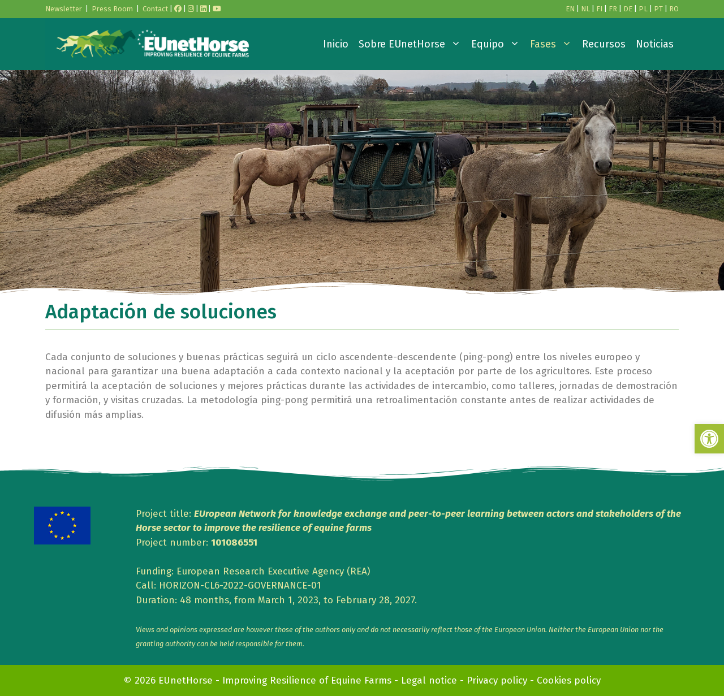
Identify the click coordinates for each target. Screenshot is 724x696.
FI (599, 9)
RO (674, 9)
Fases (553, 44)
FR (613, 9)
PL (643, 9)
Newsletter (63, 9)
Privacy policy (497, 680)
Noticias (655, 44)
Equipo (498, 44)
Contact (155, 9)
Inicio (335, 44)
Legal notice (429, 680)
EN (570, 9)
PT (658, 9)
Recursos (604, 44)
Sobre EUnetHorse (412, 44)
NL (585, 9)
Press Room (112, 9)
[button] (709, 438)
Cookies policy (569, 680)
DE (627, 9)
